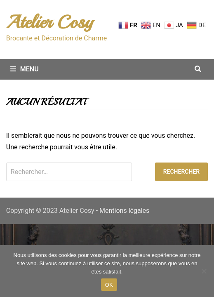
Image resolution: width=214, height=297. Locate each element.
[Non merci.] (204, 271)
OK (109, 285)
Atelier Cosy (49, 22)
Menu (24, 69)
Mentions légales (124, 210)
